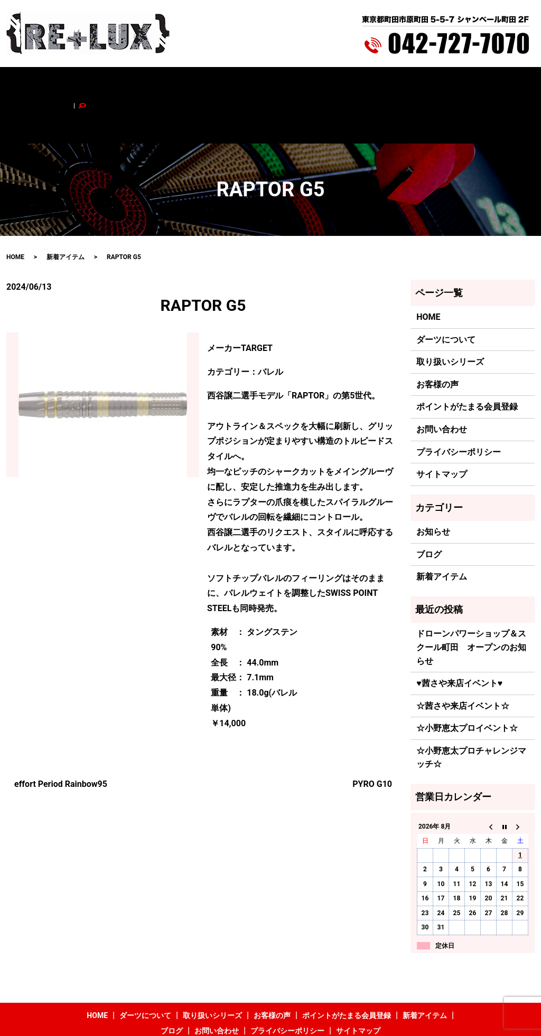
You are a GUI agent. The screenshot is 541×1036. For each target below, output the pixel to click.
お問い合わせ (450, 83)
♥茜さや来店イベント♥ (459, 639)
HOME (62, 83)
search (490, 83)
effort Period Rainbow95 (60, 740)
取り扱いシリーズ (169, 83)
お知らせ (433, 488)
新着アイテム (369, 83)
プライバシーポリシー (458, 408)
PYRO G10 (372, 740)
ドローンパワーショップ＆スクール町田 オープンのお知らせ (471, 603)
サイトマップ (441, 430)
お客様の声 (225, 83)
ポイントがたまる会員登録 (295, 83)
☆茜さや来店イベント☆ (462, 662)
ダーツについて (107, 83)
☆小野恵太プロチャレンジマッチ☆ (471, 713)
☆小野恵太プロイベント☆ (467, 684)
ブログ (410, 83)
